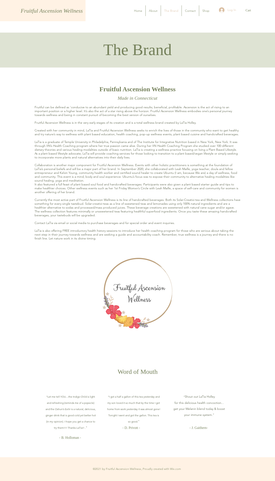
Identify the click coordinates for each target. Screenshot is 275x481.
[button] (250, 10)
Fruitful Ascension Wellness (52, 11)
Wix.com (175, 468)
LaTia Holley (207, 396)
